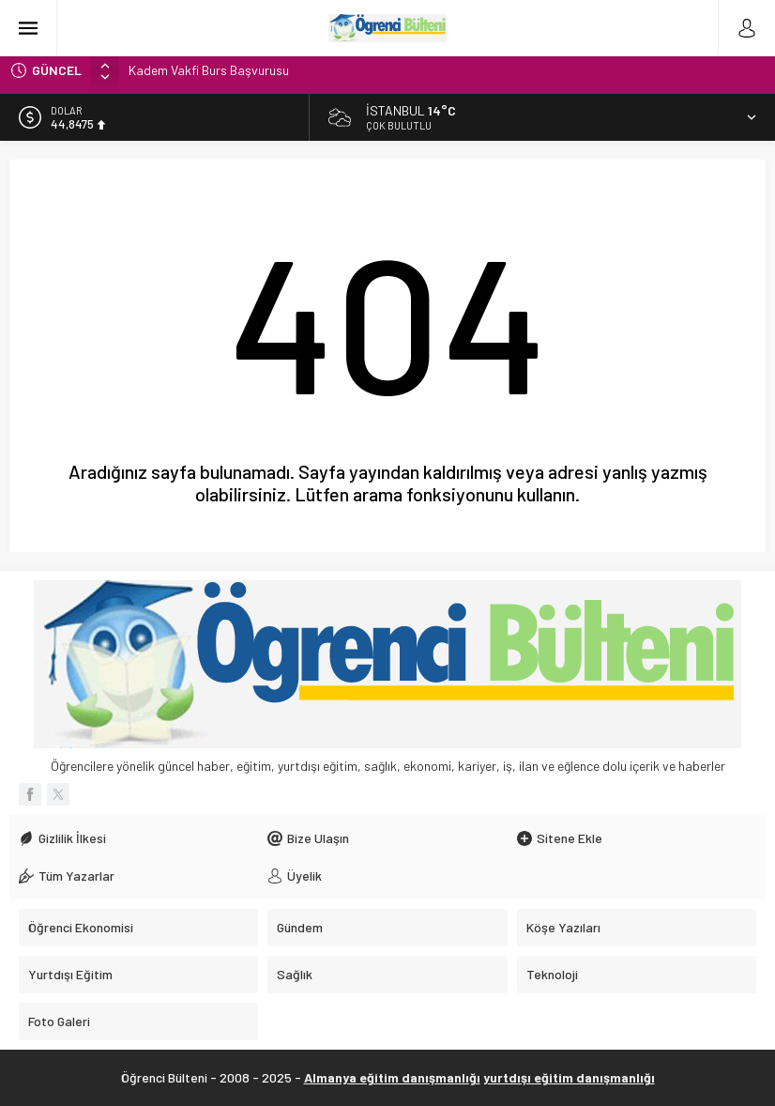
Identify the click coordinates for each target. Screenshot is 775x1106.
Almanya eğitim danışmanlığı (392, 1077)
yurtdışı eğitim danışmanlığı (569, 1077)
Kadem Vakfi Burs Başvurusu (209, 70)
